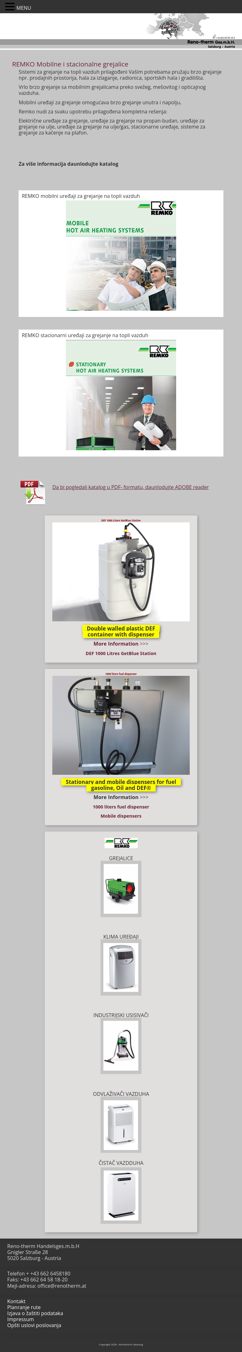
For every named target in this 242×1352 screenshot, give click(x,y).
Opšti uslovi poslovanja (34, 1325)
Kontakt (16, 1301)
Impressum (20, 1319)
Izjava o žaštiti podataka (35, 1313)
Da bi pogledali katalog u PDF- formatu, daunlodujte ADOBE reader (130, 487)
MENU (23, 7)
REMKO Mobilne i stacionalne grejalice (70, 64)
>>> (121, 643)
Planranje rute (24, 1307)
